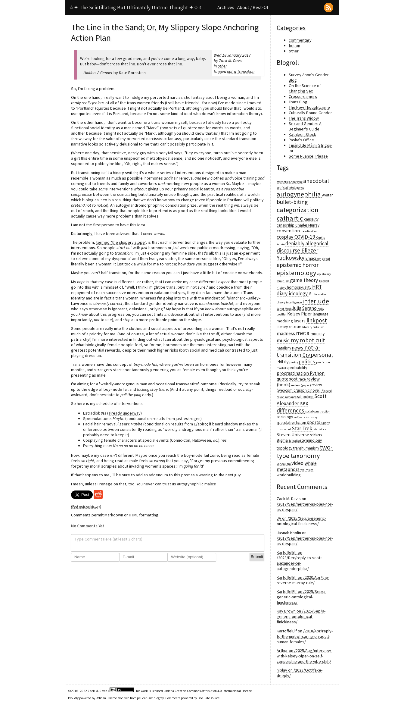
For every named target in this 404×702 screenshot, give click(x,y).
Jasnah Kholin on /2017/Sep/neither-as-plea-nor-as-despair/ (305, 538)
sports (314, 422)
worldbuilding (288, 475)
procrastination (293, 373)
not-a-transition (240, 71)
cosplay (285, 236)
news (298, 347)
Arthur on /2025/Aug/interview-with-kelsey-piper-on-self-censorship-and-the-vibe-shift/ (304, 656)
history (282, 288)
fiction (294, 45)
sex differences (292, 407)
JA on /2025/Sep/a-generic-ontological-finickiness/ (301, 521)
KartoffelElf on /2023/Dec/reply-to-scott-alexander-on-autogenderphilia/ (300, 560)
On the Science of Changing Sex (305, 88)
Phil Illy (283, 362)
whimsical (307, 470)
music (284, 340)
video (298, 463)
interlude (315, 301)
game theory (304, 280)
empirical (323, 259)
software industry (306, 417)
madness (286, 333)
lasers (300, 321)
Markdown (113, 515)
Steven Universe (293, 434)
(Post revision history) (86, 506)
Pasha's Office (301, 140)
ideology (299, 293)
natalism (284, 348)
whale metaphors (297, 466)
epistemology (297, 272)
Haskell (324, 281)
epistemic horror (298, 264)
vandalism (284, 464)
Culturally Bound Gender (310, 112)
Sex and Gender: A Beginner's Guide (305, 126)
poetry (294, 362)
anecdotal (316, 180)
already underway (124, 413)
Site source (211, 698)
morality (318, 333)
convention (289, 230)
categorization (298, 209)
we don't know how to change (167, 199)
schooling (305, 396)
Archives (225, 7)
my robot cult (308, 340)
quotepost (288, 379)
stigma (283, 440)
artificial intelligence (290, 188)
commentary (300, 40)
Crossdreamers (303, 96)
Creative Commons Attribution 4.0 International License (213, 691)
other (222, 66)
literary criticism (313, 327)
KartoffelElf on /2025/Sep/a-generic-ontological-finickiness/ (302, 597)
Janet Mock (284, 309)
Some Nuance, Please (308, 156)
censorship (286, 225)
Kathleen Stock (302, 134)
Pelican (101, 698)
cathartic (290, 218)
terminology (312, 440)
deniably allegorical (306, 243)
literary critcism (289, 326)
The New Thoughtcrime (309, 107)
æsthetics (284, 182)
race (302, 379)
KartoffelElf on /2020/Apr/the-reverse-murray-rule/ (303, 580)
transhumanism (306, 448)
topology (285, 448)
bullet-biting (292, 201)
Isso (200, 698)
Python (317, 373)
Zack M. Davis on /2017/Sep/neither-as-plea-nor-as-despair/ (305, 504)
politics (307, 361)
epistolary (324, 274)
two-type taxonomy (305, 451)
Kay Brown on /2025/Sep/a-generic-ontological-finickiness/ (301, 616)
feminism (283, 281)
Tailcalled (295, 441)
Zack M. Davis (230, 60)
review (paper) (301, 385)
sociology (285, 416)
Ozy (307, 355)
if (310, 293)
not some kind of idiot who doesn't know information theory (207, 113)
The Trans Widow (304, 118)
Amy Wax (297, 182)
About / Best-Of (253, 7)
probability (297, 367)
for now (209, 102)
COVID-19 (305, 236)
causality (311, 219)
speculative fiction (292, 422)
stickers (316, 434)
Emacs (311, 258)
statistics (319, 429)
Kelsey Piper (300, 314)
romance (291, 397)
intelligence (294, 302)
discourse (289, 250)
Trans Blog (298, 102)
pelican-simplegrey (150, 698)
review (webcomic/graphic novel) (299, 387)
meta (303, 333)
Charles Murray (307, 225)
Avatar (327, 195)
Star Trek (302, 428)
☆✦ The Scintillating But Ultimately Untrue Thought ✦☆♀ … (138, 7)
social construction (317, 411)
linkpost (316, 320)
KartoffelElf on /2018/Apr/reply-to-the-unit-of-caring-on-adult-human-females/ (305, 636)
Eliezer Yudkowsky (297, 254)
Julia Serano (305, 308)
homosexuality (299, 287)
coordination (309, 231)
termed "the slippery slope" (121, 242)
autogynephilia (299, 194)
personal (322, 354)
